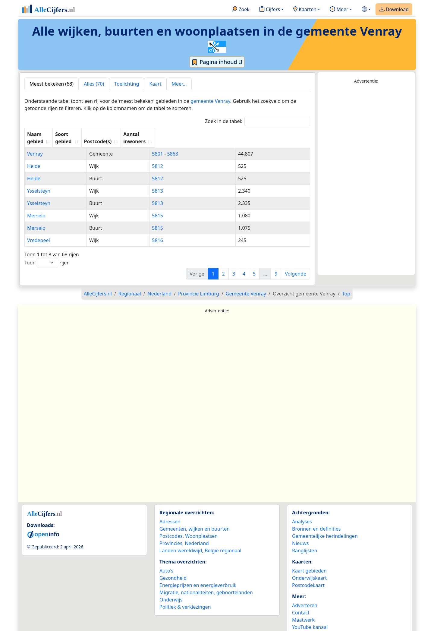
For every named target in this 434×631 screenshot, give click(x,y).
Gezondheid (173, 570)
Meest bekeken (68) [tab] (52, 83)
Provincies (170, 536)
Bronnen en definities (316, 521)
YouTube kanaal (310, 620)
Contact (301, 605)
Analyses (302, 514)
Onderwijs (170, 592)
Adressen (170, 514)
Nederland (197, 536)
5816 (172, 233)
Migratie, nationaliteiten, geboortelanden (206, 585)
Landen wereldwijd (180, 543)
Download (394, 9)
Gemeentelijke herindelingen (325, 528)
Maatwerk (303, 612)
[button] (366, 9)
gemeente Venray (210, 101)
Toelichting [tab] (126, 83)
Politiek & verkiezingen (185, 599)
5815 (172, 208)
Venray (35, 146)
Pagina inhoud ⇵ (217, 62)
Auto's (166, 563)
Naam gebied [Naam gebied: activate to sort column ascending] (43, 134)
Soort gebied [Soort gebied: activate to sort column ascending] (114, 134)
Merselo (36, 208)
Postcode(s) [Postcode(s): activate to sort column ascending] (180, 134)
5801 (172, 146)
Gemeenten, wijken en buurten (194, 521)
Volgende (295, 266)
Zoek (241, 9)
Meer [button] (339, 9)
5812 (172, 159)
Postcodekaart (308, 578)
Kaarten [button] (304, 9)
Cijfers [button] (269, 9)
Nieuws (300, 536)
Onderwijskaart (309, 570)
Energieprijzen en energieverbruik (197, 578)
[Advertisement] (366, 179)
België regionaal (223, 543)
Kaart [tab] (155, 83)
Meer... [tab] (179, 83)
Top (346, 286)
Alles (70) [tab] (94, 83)
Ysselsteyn (38, 183)
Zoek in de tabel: (257, 121)
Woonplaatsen (201, 528)
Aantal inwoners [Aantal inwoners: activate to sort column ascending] (250, 134)
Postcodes (171, 528)
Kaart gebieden (309, 563)
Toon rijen (47, 255)
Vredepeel (38, 233)
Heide (33, 159)
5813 (172, 183)
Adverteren (304, 598)
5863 (187, 146)
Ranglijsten (304, 543)
